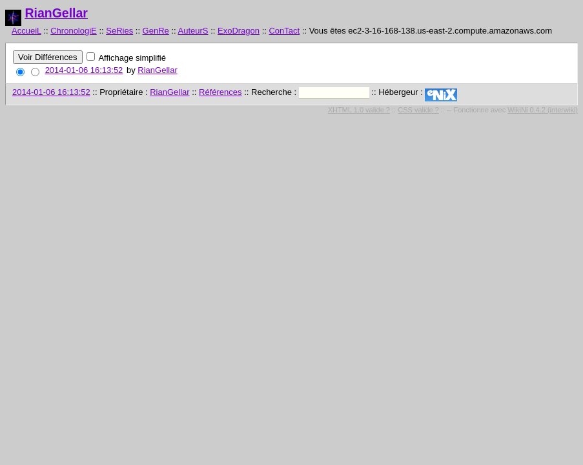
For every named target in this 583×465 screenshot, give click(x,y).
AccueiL (26, 31)
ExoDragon (239, 31)
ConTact (284, 31)
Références (220, 92)
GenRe (156, 31)
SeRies (119, 31)
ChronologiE (73, 31)
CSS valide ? (418, 110)
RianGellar (56, 13)
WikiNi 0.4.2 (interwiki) (542, 110)
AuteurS (193, 31)
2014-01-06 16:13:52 (84, 70)
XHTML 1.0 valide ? (359, 110)
